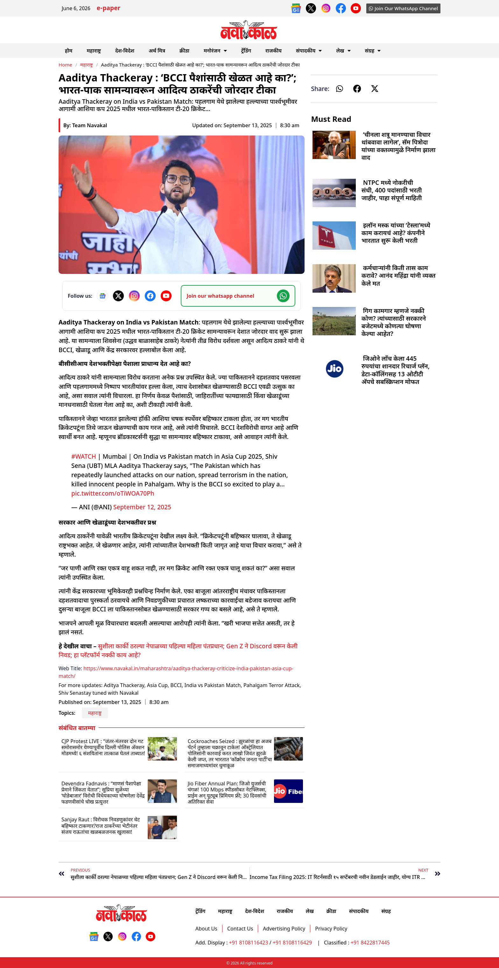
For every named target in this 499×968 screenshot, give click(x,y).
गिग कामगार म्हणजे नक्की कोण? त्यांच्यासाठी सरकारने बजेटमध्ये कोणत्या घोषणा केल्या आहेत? (394, 322)
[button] (340, 88)
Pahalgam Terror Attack (271, 685)
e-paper (108, 9)
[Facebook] (150, 296)
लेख (343, 50)
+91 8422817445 (370, 942)
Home (65, 64)
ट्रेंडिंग (246, 50)
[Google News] (102, 296)
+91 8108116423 (248, 942)
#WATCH (83, 456)
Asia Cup (157, 685)
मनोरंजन (215, 50)
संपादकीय (309, 50)
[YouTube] (166, 296)
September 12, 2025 (142, 507)
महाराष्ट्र (94, 50)
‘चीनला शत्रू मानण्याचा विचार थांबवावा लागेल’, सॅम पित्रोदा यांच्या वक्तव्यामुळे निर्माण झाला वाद (399, 146)
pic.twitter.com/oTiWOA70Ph (112, 493)
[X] (118, 296)
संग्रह (373, 50)
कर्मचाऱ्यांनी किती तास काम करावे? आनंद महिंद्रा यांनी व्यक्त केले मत (399, 275)
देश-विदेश (124, 50)
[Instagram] (134, 296)
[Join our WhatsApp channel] (238, 296)
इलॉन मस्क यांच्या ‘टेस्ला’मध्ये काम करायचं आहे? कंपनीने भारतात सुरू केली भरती (396, 233)
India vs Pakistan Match (212, 685)
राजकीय (273, 50)
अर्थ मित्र (157, 50)
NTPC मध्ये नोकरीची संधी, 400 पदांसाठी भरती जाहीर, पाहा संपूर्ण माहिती (392, 190)
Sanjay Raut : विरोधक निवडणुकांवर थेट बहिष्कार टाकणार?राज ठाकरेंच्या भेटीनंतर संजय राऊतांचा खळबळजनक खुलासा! (100, 825)
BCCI (176, 685)
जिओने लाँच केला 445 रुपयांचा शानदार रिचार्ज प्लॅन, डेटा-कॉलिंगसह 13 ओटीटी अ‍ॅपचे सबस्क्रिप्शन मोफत (396, 370)
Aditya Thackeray (124, 685)
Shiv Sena (70, 692)
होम (68, 50)
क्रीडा (184, 50)
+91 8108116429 (293, 942)
